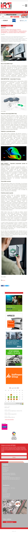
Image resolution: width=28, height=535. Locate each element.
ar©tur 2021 (14, 531)
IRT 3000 (6, 5)
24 (16, 399)
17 (16, 396)
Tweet (6, 285)
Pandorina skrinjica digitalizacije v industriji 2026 (13, 410)
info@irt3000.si (6, 496)
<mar (10, 388)
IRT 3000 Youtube (10, 522)
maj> (18, 388)
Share (2, 285)
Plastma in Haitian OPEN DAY (10, 417)
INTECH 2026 (7, 407)
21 (8, 399)
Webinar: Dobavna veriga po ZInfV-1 (11, 414)
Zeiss (4, 280)
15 (11, 396)
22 (11, 399)
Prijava (14, 457)
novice (3, 27)
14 (8, 396)
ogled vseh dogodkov (9, 419)
